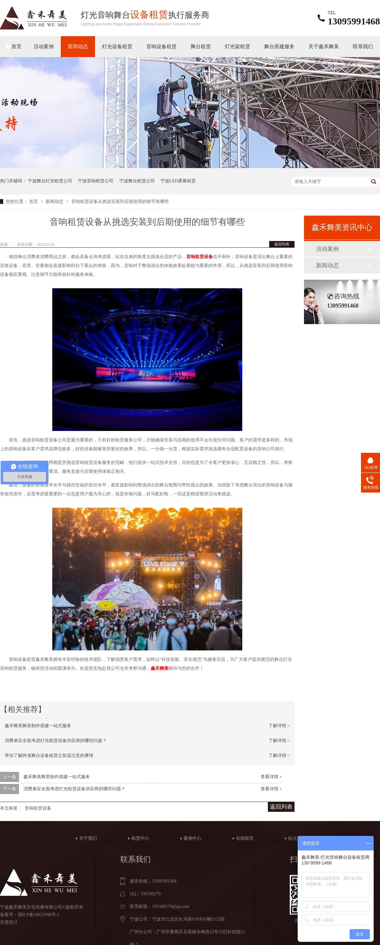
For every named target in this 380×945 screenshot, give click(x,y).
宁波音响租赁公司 (95, 181)
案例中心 (192, 838)
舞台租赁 (201, 46)
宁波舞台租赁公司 (137, 181)
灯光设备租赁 (117, 46)
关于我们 (88, 838)
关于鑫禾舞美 (323, 46)
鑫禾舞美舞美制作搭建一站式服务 (38, 725)
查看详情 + (271, 776)
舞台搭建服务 (279, 46)
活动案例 (44, 46)
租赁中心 (140, 838)
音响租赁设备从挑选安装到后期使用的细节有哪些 (120, 201)
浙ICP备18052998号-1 (38, 914)
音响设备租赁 (161, 46)
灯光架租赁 (237, 46)
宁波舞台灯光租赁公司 (50, 181)
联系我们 (363, 46)
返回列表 (281, 244)
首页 (16, 46)
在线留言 (245, 838)
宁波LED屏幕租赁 (178, 181)
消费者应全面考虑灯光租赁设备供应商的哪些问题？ (56, 740)
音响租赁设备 (38, 808)
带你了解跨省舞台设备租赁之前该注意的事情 (49, 755)
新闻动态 (78, 46)
